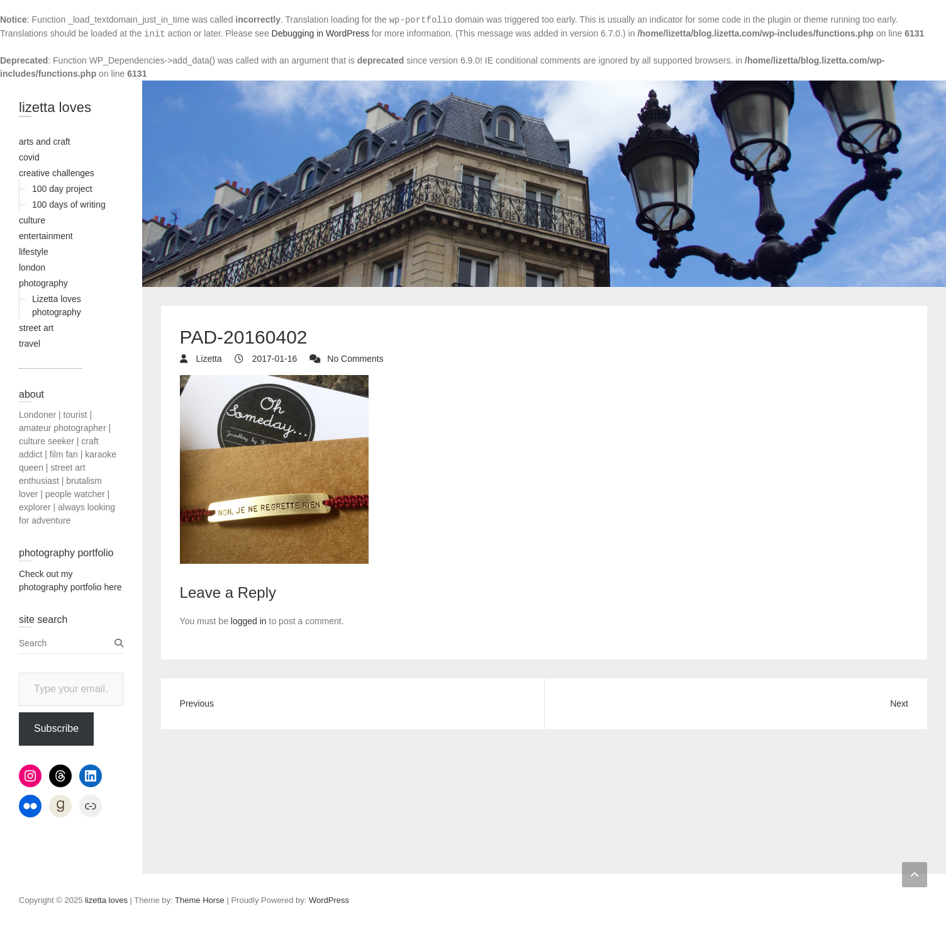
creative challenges (56, 173)
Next (899, 703)
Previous (197, 703)
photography (43, 283)
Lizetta (208, 359)
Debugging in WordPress (320, 33)
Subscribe (56, 728)
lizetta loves (55, 107)
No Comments (355, 359)
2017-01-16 (274, 359)
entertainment (46, 236)
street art (36, 328)
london (32, 267)
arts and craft (44, 142)
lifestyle (33, 252)
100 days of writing (69, 204)
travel (29, 344)
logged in (249, 621)
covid (29, 157)
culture (32, 220)
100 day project (62, 189)
